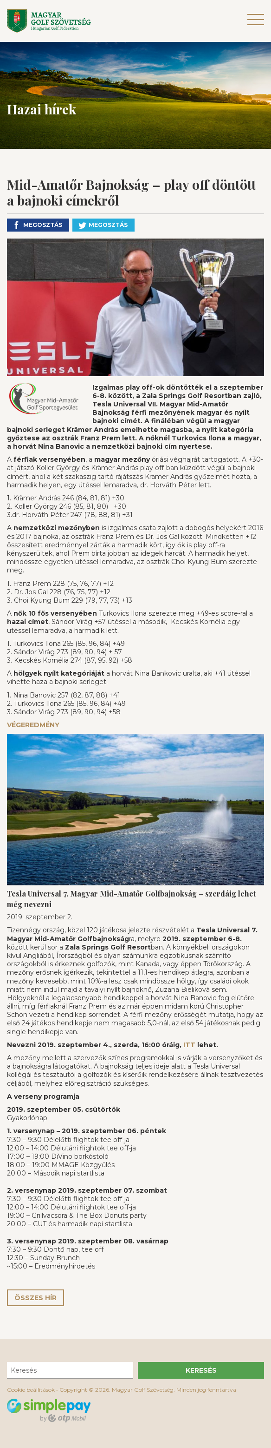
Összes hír (35, 1298)
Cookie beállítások (31, 1389)
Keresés (201, 1370)
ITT (189, 1045)
